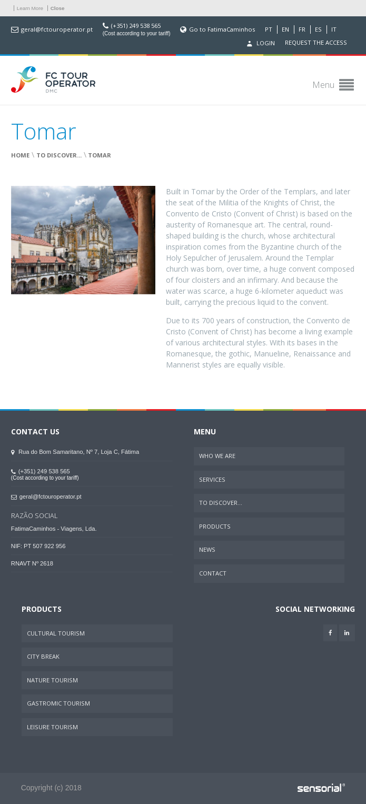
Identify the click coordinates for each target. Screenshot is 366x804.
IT (334, 29)
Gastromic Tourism (58, 703)
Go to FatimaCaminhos (222, 29)
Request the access (316, 42)
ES (318, 29)
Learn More (30, 8)
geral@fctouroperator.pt (57, 29)
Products (215, 526)
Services (212, 479)
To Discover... (59, 155)
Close (58, 8)
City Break (43, 656)
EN (285, 29)
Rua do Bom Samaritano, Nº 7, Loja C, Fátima (75, 452)
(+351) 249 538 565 (136, 25)
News (207, 549)
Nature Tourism (52, 680)
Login (259, 43)
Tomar (99, 155)
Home (20, 155)
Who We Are (217, 456)
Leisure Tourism (52, 727)
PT (268, 29)
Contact (212, 573)
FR (302, 29)
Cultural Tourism (56, 633)
